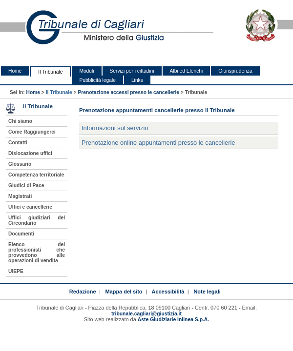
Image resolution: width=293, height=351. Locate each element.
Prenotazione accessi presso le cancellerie (128, 92)
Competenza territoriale (36, 174)
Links (137, 80)
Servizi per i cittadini (132, 71)
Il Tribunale (50, 72)
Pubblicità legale (97, 80)
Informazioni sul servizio (115, 128)
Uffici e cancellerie (30, 207)
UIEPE (15, 271)
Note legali (206, 291)
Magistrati (20, 196)
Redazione (82, 291)
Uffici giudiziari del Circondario (36, 220)
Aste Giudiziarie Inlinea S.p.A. (173, 319)
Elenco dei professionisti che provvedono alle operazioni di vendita (36, 252)
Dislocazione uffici (30, 153)
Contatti (17, 142)
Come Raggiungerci (32, 132)
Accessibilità (168, 291)
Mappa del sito (124, 291)
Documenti (21, 233)
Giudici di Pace (26, 185)
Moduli (86, 71)
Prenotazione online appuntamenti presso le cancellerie (158, 142)
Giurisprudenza (235, 71)
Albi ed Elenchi (186, 71)
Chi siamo (20, 121)
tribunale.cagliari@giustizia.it (146, 313)
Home (14, 71)
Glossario (19, 164)
